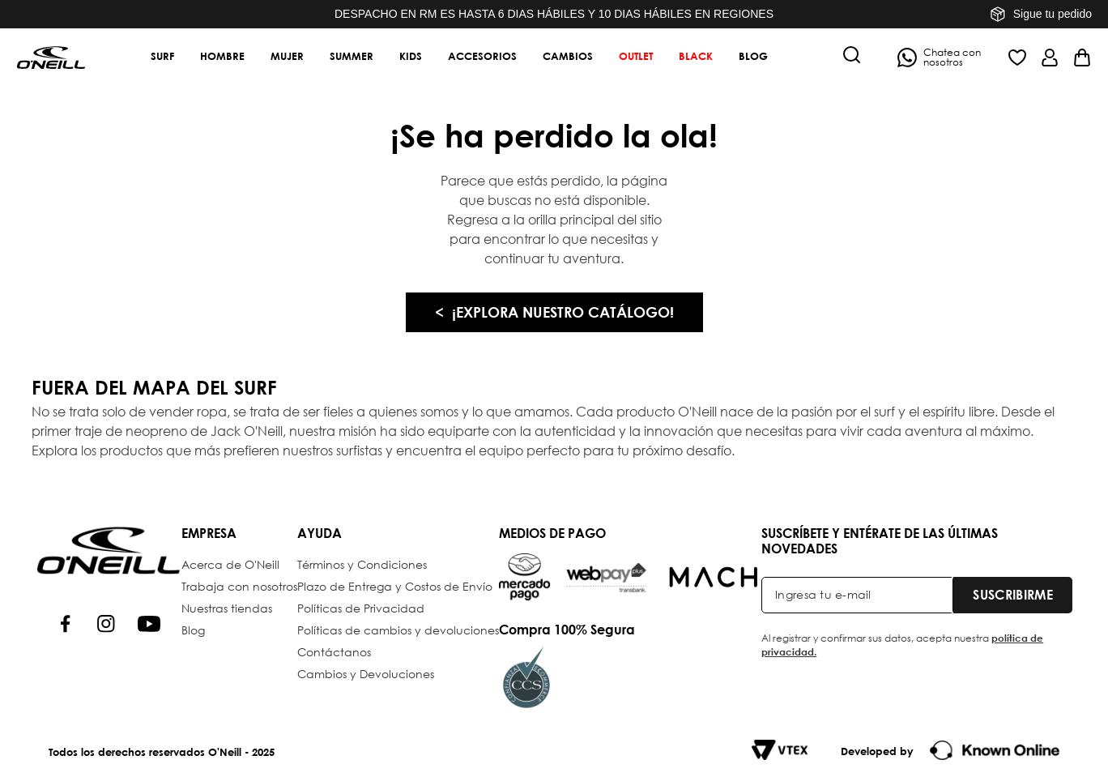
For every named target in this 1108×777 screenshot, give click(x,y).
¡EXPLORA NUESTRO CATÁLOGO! (563, 312)
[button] (852, 56)
